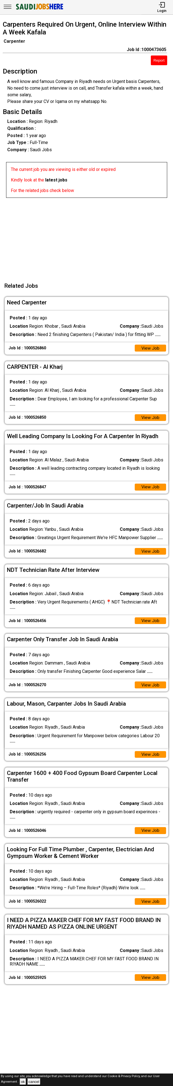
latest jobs (56, 180)
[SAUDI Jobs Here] (39, 9)
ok (23, 1082)
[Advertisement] (88, 237)
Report (158, 60)
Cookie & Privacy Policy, (124, 1076)
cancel (34, 1082)
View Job (150, 348)
